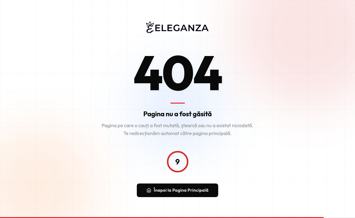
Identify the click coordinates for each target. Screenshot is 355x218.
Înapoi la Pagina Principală (177, 190)
